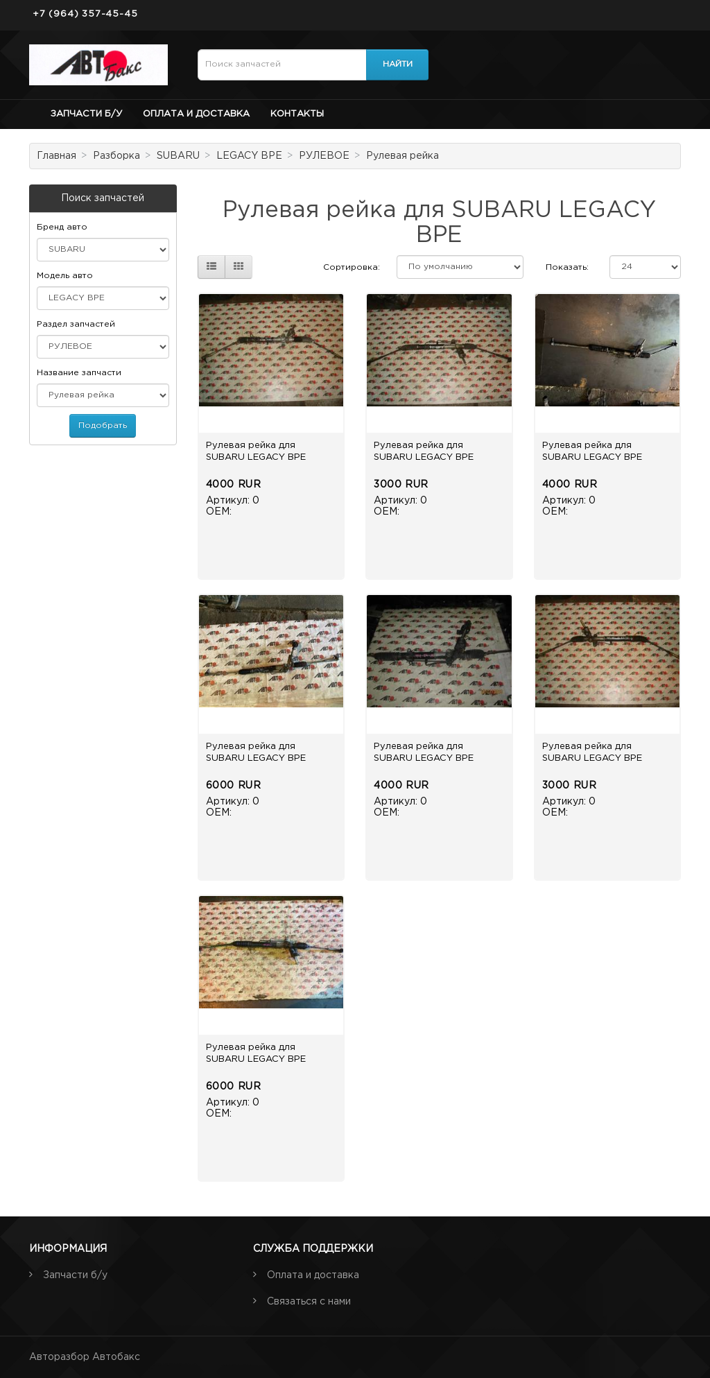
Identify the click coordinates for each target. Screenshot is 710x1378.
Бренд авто (62, 227)
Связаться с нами (309, 1302)
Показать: (567, 267)
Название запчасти (79, 373)
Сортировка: (351, 267)
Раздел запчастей (76, 324)
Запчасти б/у (86, 114)
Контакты (297, 114)
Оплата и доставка (196, 114)
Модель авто (65, 275)
